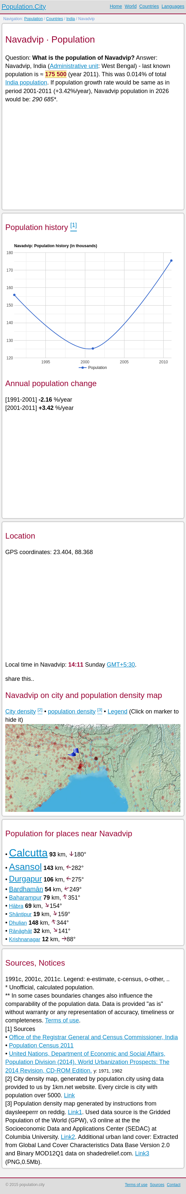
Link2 (68, 1137)
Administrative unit (74, 66)
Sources (157, 1184)
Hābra (16, 906)
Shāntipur (20, 914)
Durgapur (25, 878)
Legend (117, 711)
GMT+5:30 (121, 664)
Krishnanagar (24, 939)
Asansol (25, 867)
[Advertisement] (92, 156)
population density (71, 711)
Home (116, 6)
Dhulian (18, 923)
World (131, 6)
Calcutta (28, 853)
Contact (173, 1184)
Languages (173, 6)
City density (20, 711)
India (70, 19)
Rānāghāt (20, 931)
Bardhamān (26, 889)
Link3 (142, 1153)
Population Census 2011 (41, 1045)
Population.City (24, 6)
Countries (149, 6)
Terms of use (62, 1020)
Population (33, 19)
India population (26, 82)
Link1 (75, 1112)
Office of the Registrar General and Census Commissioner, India (93, 1037)
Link (69, 1095)
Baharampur (25, 897)
